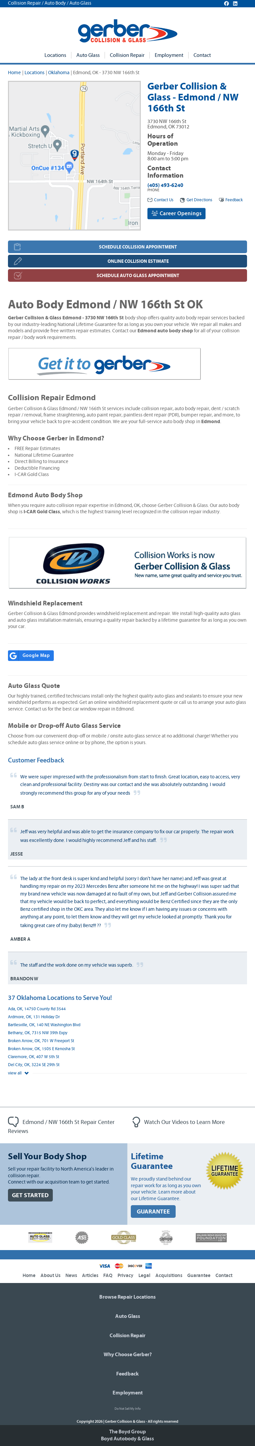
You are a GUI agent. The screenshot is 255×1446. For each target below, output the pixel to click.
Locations (55, 55)
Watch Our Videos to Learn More (178, 1122)
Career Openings (176, 213)
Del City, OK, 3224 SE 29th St (33, 1065)
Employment (169, 55)
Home (14, 72)
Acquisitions (168, 1275)
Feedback (231, 200)
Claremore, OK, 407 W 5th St (33, 1057)
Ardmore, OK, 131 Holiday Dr (34, 1017)
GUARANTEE (153, 1211)
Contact (202, 55)
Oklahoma (58, 72)
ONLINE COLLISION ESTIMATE (138, 261)
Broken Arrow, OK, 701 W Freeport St (41, 1041)
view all (18, 1073)
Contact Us (160, 200)
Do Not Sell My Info (127, 1408)
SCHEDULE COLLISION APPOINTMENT (138, 247)
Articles (90, 1275)
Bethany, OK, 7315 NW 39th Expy (37, 1033)
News (71, 1275)
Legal (144, 1275)
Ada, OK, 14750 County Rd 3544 (37, 1009)
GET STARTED (30, 1195)
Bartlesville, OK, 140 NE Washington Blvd (44, 1025)
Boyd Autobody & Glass (127, 1439)
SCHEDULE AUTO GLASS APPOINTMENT (138, 275)
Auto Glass (88, 55)
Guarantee (199, 1275)
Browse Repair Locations (127, 1297)
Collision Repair (127, 55)
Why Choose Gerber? (128, 1355)
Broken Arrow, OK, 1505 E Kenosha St (41, 1049)
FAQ (108, 1275)
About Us (50, 1275)
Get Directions (196, 200)
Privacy (125, 1275)
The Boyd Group (127, 1432)
